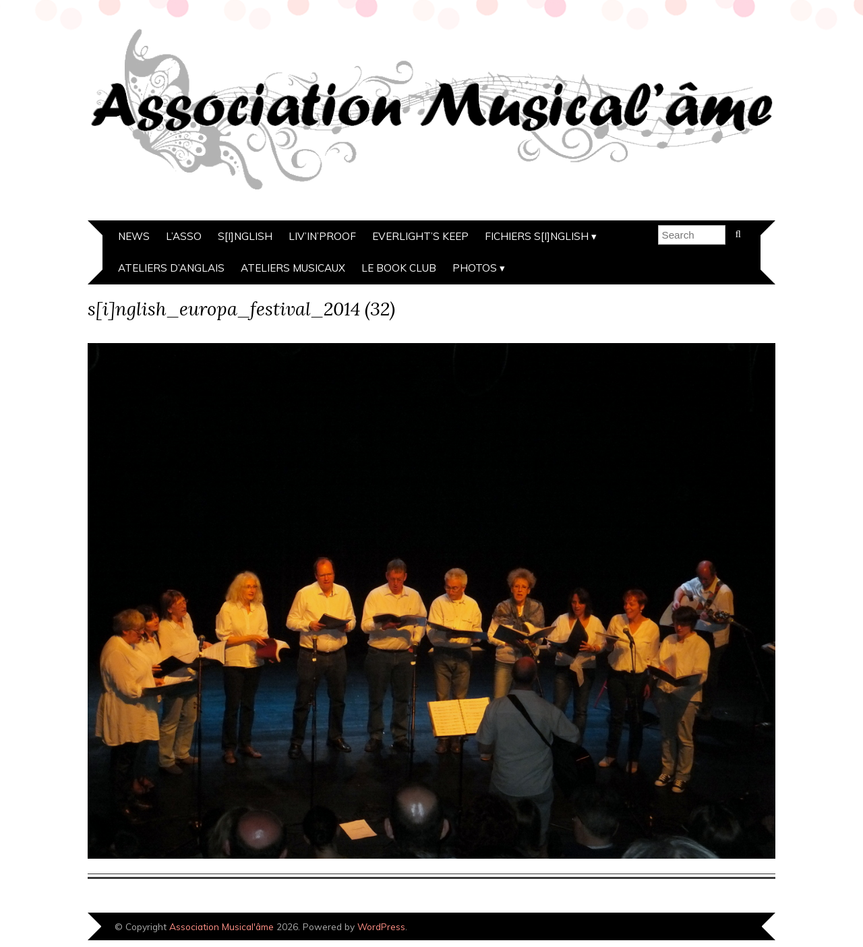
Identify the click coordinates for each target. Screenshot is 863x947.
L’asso (184, 236)
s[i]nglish (245, 236)
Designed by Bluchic (729, 927)
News (134, 236)
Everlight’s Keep (420, 236)
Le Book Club (398, 268)
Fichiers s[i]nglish (537, 236)
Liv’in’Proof (322, 236)
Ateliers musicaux (293, 268)
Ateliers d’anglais (171, 268)
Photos (474, 268)
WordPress (381, 926)
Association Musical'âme (221, 926)
